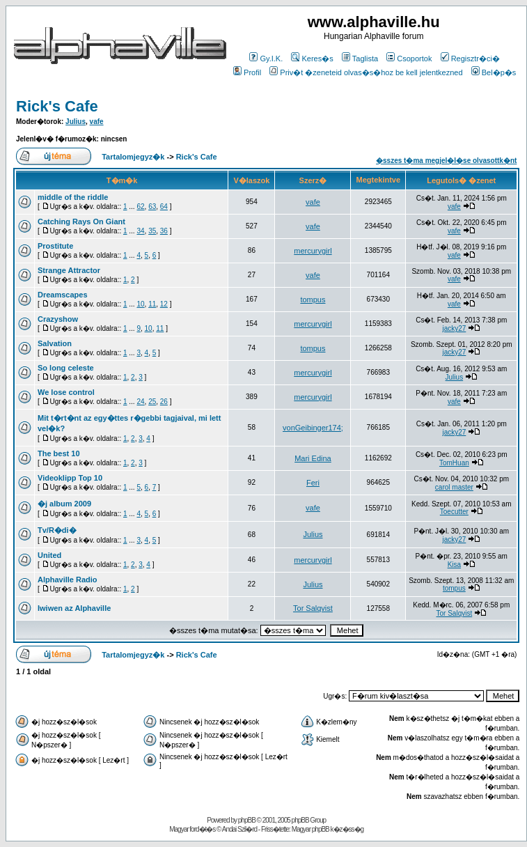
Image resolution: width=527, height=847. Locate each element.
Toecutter (454, 511)
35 (152, 231)
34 (140, 231)
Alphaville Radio (67, 579)
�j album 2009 (64, 503)
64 (164, 206)
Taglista (360, 58)
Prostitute (55, 246)
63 (152, 206)
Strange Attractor (69, 270)
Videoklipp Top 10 (70, 478)
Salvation (55, 343)
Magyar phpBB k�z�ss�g (328, 829)
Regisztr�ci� (470, 58)
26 (164, 401)
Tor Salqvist (313, 608)
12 (164, 304)
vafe (97, 121)
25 (152, 401)
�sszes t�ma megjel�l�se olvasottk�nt (446, 160)
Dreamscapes (63, 294)
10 (140, 304)
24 (140, 401)
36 (164, 231)
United (49, 555)
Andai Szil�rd (239, 829)
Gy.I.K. (266, 58)
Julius (75, 121)
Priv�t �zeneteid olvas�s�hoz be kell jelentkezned (365, 72)
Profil (247, 72)
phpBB (246, 820)
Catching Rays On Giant (81, 221)
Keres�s (312, 58)
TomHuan (454, 463)
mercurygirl (312, 251)
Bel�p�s (494, 72)
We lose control (66, 392)
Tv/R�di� (57, 530)
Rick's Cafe (57, 106)
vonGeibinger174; (313, 428)
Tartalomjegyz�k (133, 157)
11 (152, 304)
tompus (312, 299)
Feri (313, 483)
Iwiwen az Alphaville (74, 608)
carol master (454, 487)
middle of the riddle (73, 197)
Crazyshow (58, 319)
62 (140, 206)
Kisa (454, 564)
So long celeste (66, 368)
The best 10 (59, 453)
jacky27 (454, 328)
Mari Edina (312, 458)
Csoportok (409, 58)
